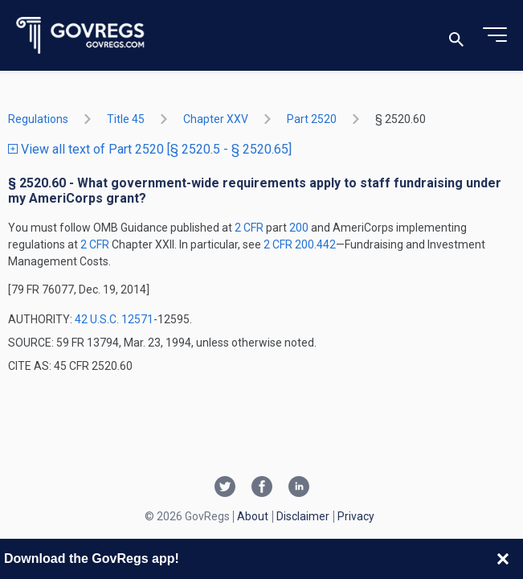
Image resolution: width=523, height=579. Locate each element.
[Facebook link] (261, 488)
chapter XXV (215, 119)
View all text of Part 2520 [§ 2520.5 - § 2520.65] (150, 149)
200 (298, 227)
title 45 (126, 119)
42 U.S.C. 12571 (114, 319)
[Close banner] (503, 559)
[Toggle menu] (495, 35)
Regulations (38, 119)
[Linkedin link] (298, 488)
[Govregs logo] (80, 36)
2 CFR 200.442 (300, 244)
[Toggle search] (456, 36)
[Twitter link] (225, 488)
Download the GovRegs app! (91, 558)
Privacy (355, 516)
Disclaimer (302, 516)
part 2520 (312, 119)
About (252, 516)
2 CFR (250, 227)
